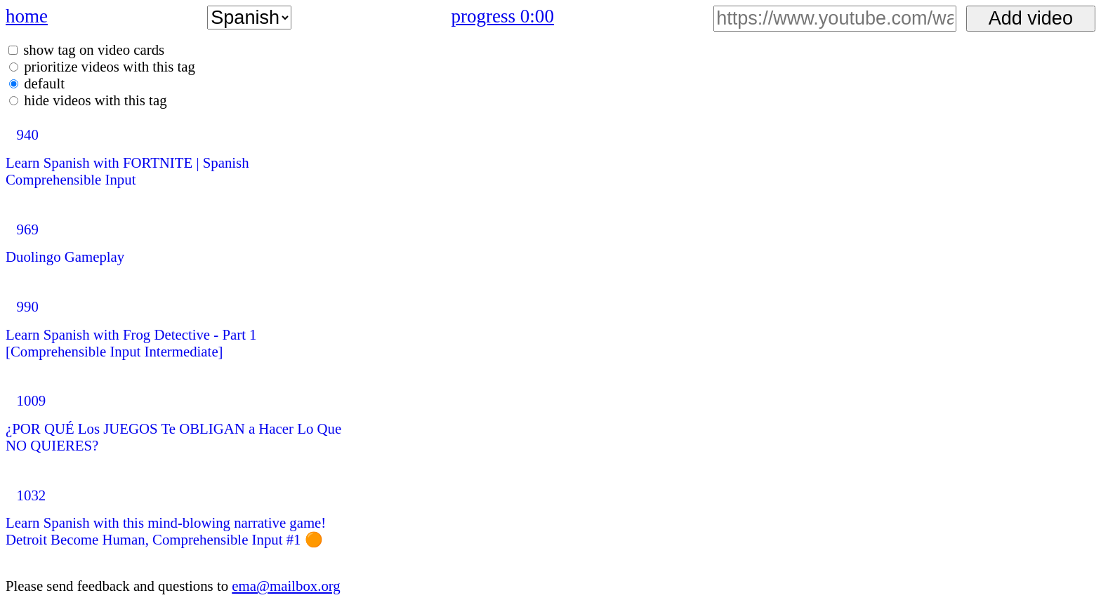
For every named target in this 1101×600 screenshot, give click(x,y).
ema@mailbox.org (286, 586)
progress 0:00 (502, 16)
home (27, 16)
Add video (1031, 18)
